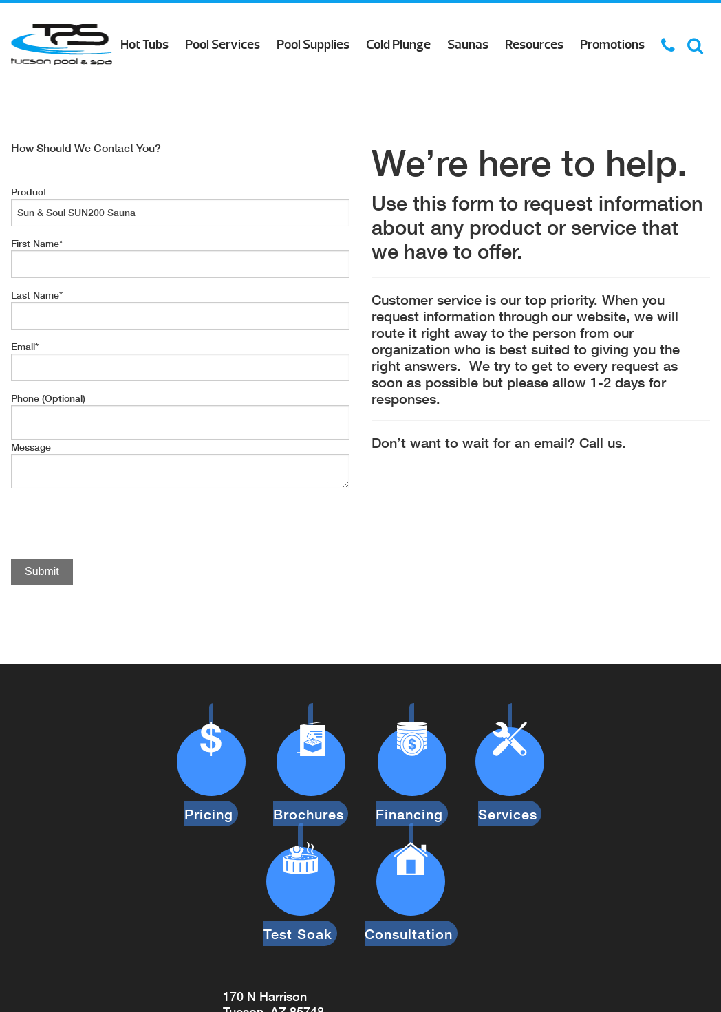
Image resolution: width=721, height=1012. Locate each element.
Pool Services (222, 44)
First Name (37, 243)
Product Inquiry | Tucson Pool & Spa (61, 44)
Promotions (612, 44)
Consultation (409, 889)
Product (29, 191)
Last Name (37, 295)
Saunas (467, 44)
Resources (534, 44)
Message (31, 447)
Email (25, 346)
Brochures (312, 792)
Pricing (215, 792)
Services (505, 792)
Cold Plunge (398, 44)
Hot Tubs (144, 44)
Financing (409, 792)
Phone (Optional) (48, 398)
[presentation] (115, 525)
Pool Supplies (313, 44)
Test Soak (302, 889)
